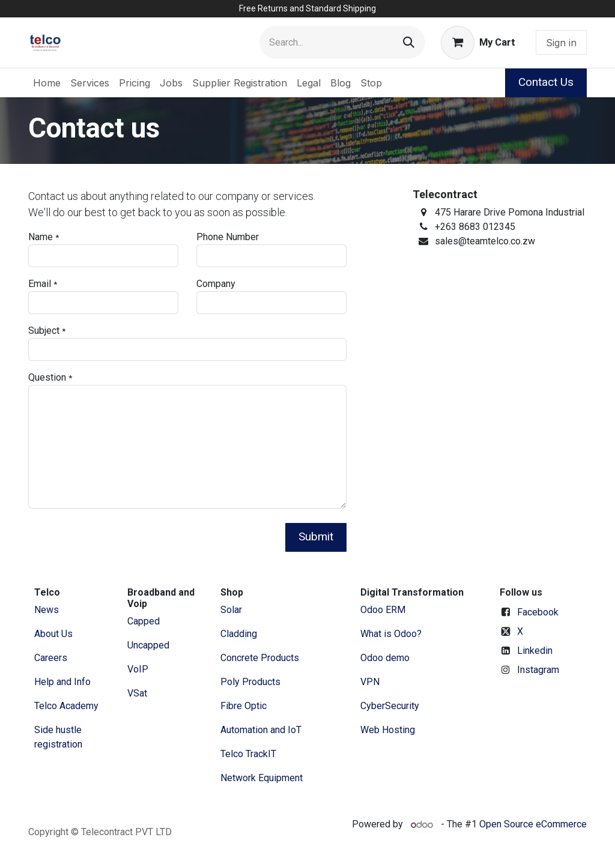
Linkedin (535, 650)
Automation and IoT (260, 730)
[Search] (408, 42)
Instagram (538, 669)
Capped (144, 621)
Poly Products (250, 681)
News (46, 609)
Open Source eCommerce (533, 824)
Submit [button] (315, 536)
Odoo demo (385, 657)
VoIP (137, 669)
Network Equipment (261, 778)
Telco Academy (66, 706)
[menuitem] (46, 83)
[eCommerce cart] (478, 42)
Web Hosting (387, 730)
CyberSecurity (389, 706)
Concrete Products (259, 657)
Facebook (538, 612)
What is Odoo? (391, 633)
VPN (370, 681)
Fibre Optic (243, 706)
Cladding (238, 633)
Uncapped (149, 645)
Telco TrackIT (248, 754)
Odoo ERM (384, 609)
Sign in (561, 43)
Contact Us (546, 82)
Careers (50, 657)
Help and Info (62, 681)
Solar (231, 609)
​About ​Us (53, 633)
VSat (137, 693)
